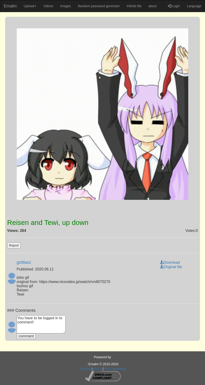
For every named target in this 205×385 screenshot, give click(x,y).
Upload (30, 6)
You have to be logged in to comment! (41, 324)
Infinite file (134, 6)
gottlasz (24, 262)
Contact (85, 369)
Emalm (10, 6)
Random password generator (99, 6)
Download (170, 262)
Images (65, 6)
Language (194, 6)
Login (174, 6)
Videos (48, 6)
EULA (97, 369)
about (152, 6)
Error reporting (114, 369)
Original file (171, 267)
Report (14, 245)
